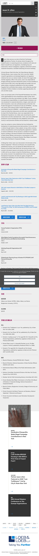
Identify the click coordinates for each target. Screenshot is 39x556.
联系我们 (27, 527)
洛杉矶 (4, 523)
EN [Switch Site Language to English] (9, 3)
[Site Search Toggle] (32, 3)
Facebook (11, 527)
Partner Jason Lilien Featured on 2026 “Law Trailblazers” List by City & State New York (18, 179)
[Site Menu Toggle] (36, 3)
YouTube (21, 527)
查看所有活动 (8, 288)
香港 (25, 525)
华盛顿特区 (27, 523)
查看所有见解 (24, 217)
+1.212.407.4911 (9, 42)
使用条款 (16, 529)
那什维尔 (21, 523)
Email (4, 40)
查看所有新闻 (8, 217)
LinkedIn (4, 527)
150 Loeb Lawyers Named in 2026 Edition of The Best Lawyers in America (18, 188)
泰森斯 (14, 525)
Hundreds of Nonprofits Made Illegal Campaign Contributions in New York (18, 170)
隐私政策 (34, 527)
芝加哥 (14, 523)
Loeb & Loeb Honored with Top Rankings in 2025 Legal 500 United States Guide (19, 197)
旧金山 (34, 523)
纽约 (4, 38)
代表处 (20, 525)
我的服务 (19, 48)
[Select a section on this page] (19, 55)
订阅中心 (23, 529)
